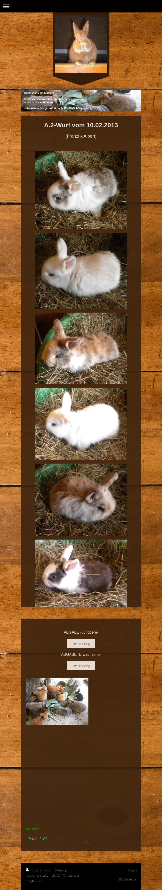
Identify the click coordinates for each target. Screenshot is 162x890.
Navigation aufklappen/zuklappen (81, 6)
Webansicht (127, 879)
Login (132, 870)
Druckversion (39, 870)
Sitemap (61, 870)
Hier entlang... (81, 643)
